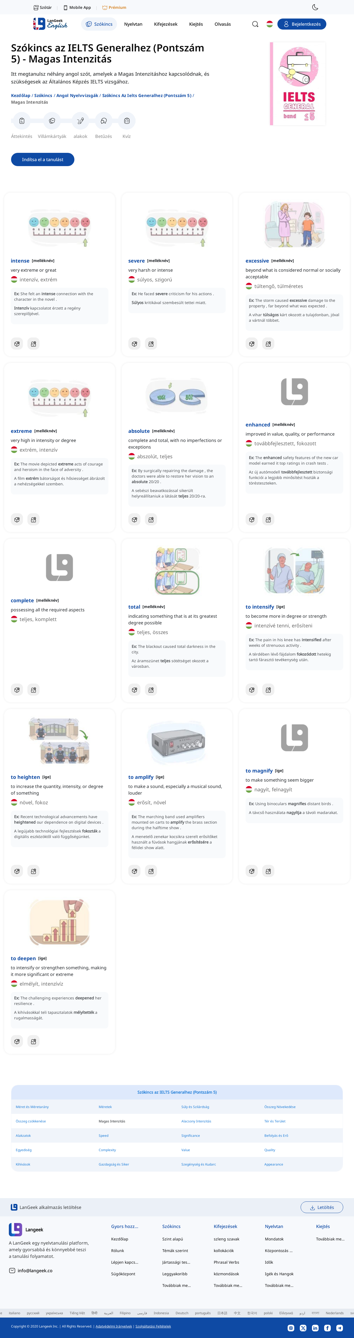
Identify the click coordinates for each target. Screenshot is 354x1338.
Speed (103, 1135)
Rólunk (117, 1250)
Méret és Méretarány (32, 1106)
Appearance (273, 1164)
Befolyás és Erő (276, 1135)
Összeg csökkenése (31, 1121)
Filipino (125, 1313)
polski (268, 1313)
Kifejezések (225, 1226)
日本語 (222, 1313)
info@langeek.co (35, 1271)
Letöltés (322, 1207)
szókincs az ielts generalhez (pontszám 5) (146, 95)
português (203, 1313)
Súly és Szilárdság (195, 1106)
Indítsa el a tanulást (42, 159)
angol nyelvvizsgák (77, 95)
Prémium (114, 8)
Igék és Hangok (279, 1273)
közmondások (226, 1273)
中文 (237, 1313)
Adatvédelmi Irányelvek (114, 1326)
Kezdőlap (20, 95)
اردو (302, 1313)
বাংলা (315, 1313)
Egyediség (24, 1150)
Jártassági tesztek (176, 1262)
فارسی (142, 1313)
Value (185, 1150)
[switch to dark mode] (315, 7)
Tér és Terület (274, 1121)
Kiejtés (323, 1226)
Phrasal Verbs (226, 1262)
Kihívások (23, 1164)
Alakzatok (23, 1135)
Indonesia (161, 1313)
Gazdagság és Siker (114, 1164)
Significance (190, 1135)
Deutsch (182, 1313)
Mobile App (77, 8)
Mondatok (274, 1239)
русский (33, 1313)
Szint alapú (172, 1239)
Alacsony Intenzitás (196, 1121)
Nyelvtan (274, 1226)
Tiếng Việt (77, 1313)
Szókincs (43, 95)
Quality (269, 1150)
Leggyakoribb (175, 1273)
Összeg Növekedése (280, 1106)
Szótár (42, 7)
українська (54, 1313)
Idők (269, 1262)
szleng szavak (226, 1239)
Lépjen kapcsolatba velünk (125, 1262)
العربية (108, 1313)
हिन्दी (94, 1313)
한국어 (252, 1313)
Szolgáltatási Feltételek (153, 1326)
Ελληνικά (286, 1313)
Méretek (105, 1106)
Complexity (107, 1150)
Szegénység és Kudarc (198, 1164)
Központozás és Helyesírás (279, 1250)
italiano (14, 1313)
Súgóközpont (123, 1273)
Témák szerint (175, 1250)
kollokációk (224, 1250)
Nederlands (335, 1313)
